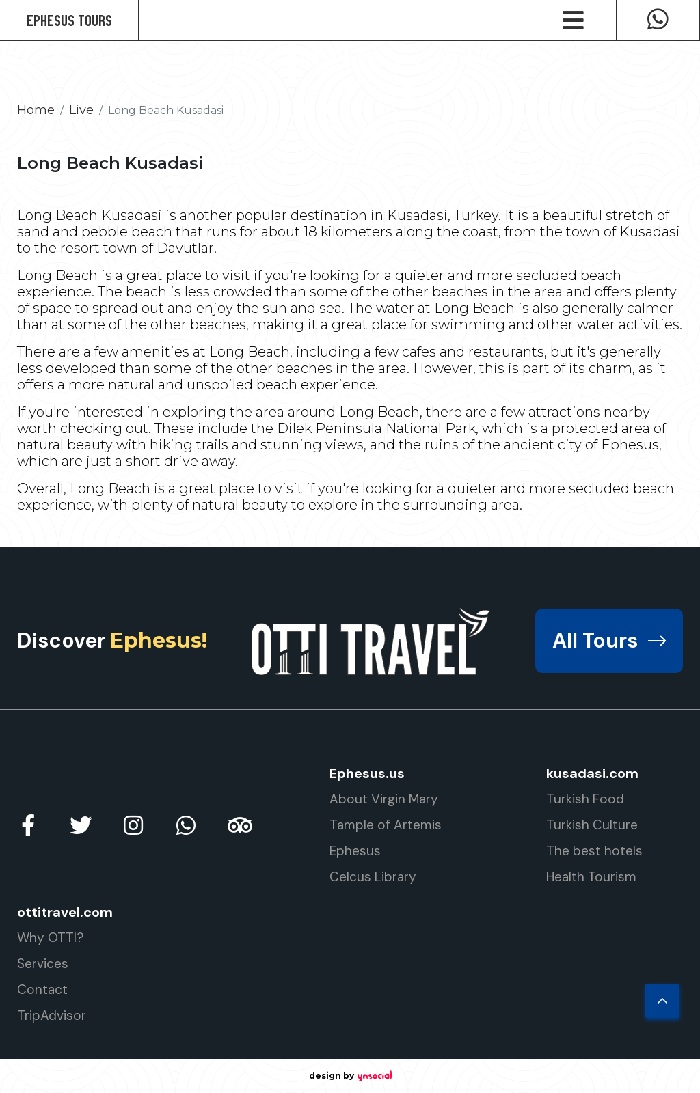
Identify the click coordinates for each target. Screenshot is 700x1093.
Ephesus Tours (69, 20)
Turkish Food (585, 798)
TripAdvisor (51, 1015)
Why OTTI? (50, 937)
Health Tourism (591, 876)
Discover (112, 640)
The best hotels (594, 850)
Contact (42, 989)
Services (42, 963)
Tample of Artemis (385, 824)
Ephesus (355, 850)
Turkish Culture (592, 824)
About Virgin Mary (383, 798)
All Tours (609, 640)
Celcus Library (372, 876)
